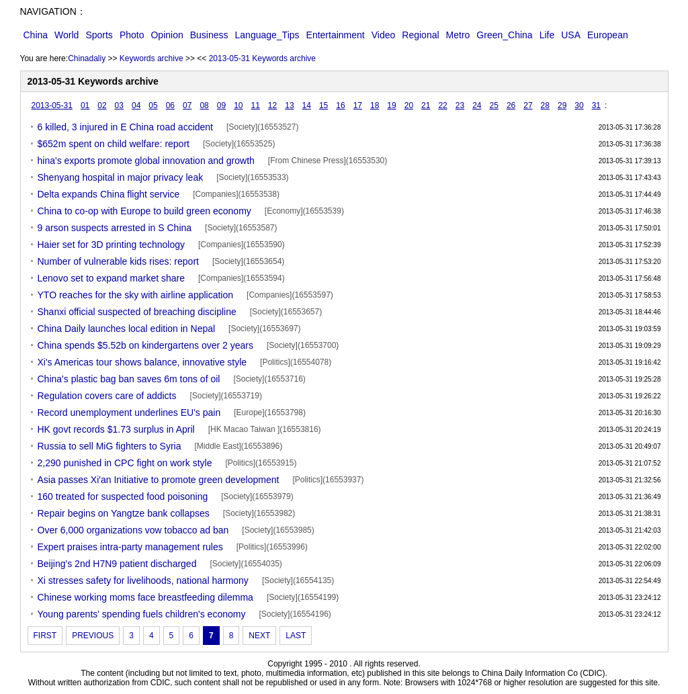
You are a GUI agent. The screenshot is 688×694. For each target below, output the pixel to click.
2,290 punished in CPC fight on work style (125, 463)
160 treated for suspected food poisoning (123, 496)
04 (136, 105)
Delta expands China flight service (109, 194)
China (36, 35)
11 (255, 105)
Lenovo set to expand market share (111, 278)
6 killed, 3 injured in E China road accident (126, 127)
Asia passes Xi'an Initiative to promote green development (159, 479)
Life (547, 35)
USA (570, 35)
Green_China (504, 35)
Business (209, 35)
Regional (420, 35)
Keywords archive (151, 58)
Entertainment (335, 35)
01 (85, 105)
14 (306, 105)
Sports (98, 35)
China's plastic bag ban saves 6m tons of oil (129, 379)
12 (272, 105)
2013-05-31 (52, 105)
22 (442, 105)
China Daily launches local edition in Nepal (127, 328)
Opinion (166, 35)
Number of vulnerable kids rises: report (118, 261)
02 (101, 105)
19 (391, 105)
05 (152, 105)
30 (578, 105)
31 (596, 105)
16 (340, 105)
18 (374, 105)
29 (562, 105)
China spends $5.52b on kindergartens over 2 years (145, 345)
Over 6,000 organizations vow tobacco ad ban (133, 530)
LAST (296, 635)
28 (545, 105)
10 (238, 105)
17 (357, 105)
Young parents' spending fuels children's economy (142, 614)
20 (408, 105)
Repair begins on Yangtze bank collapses (124, 513)
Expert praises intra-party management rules (130, 546)
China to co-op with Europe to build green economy (144, 211)
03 (119, 105)
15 (323, 105)
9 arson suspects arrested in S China (115, 227)
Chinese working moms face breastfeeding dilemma (145, 597)
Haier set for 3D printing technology (111, 244)
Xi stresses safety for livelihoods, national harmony (143, 580)
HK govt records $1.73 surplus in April (116, 429)
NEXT (259, 635)
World (66, 35)
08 (204, 105)
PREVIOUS (93, 635)
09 (221, 105)
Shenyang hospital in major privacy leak (121, 177)
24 (476, 105)
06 (170, 105)
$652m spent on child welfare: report (113, 143)
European (607, 35)
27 (527, 105)
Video (384, 35)
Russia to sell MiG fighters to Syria (109, 446)
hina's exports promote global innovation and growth (146, 160)
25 (494, 105)
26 (511, 105)
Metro (458, 35)
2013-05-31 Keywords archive (262, 58)
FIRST (45, 635)
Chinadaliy (86, 58)
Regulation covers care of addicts (107, 395)
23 (460, 105)
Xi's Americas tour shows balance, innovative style (142, 362)
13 (289, 105)
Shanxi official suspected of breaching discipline (137, 311)
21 (425, 105)
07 (187, 105)
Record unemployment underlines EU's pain (129, 412)
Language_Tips (267, 35)
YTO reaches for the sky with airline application (136, 295)
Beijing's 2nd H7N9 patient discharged (117, 563)
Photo (132, 35)
